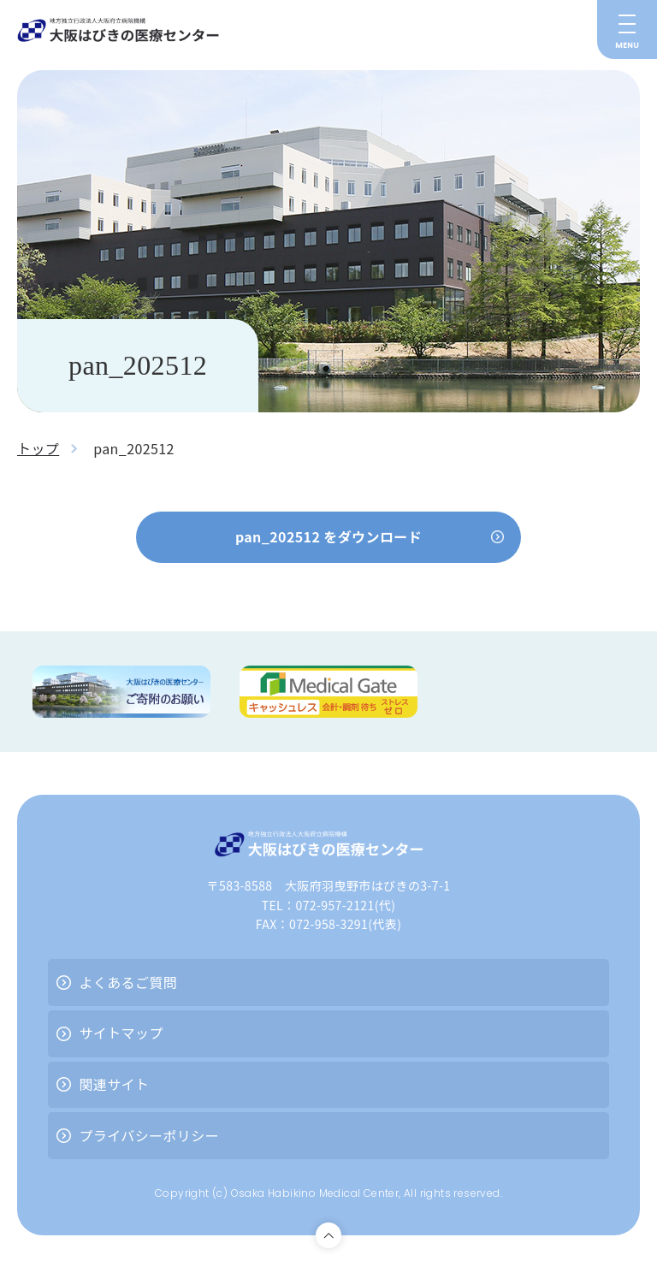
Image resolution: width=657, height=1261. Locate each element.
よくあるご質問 (128, 982)
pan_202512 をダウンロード (328, 536)
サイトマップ (121, 1032)
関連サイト (114, 1084)
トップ (38, 448)
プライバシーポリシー (149, 1135)
